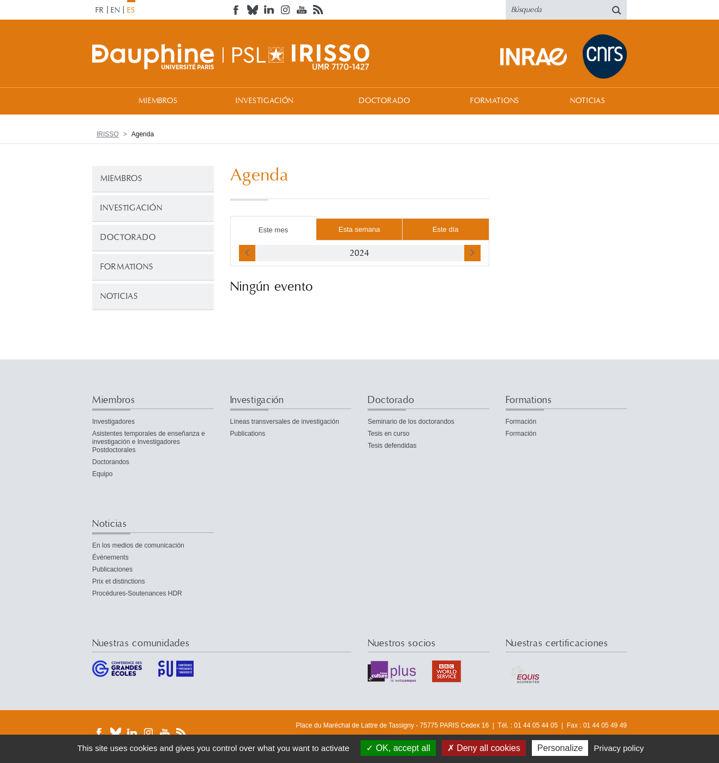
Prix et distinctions (118, 581)
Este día (446, 229)
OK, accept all (398, 748)
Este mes (273, 230)
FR (99, 10)
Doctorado (384, 101)
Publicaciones (112, 569)
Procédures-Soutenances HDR (137, 593)
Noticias (588, 101)
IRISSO (108, 134)
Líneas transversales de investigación (284, 421)
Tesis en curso (389, 433)
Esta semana (359, 229)
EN (115, 10)
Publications (248, 433)
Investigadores (113, 421)
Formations (494, 101)
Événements (110, 557)
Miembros (158, 101)
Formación (521, 421)
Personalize (560, 748)
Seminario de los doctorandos (411, 421)
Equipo (102, 474)
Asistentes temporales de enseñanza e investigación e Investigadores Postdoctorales (148, 442)
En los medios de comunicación (138, 545)
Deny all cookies (483, 748)
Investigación (264, 101)
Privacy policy (619, 748)
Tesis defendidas (392, 445)
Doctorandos (110, 462)
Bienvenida (103, 100)
